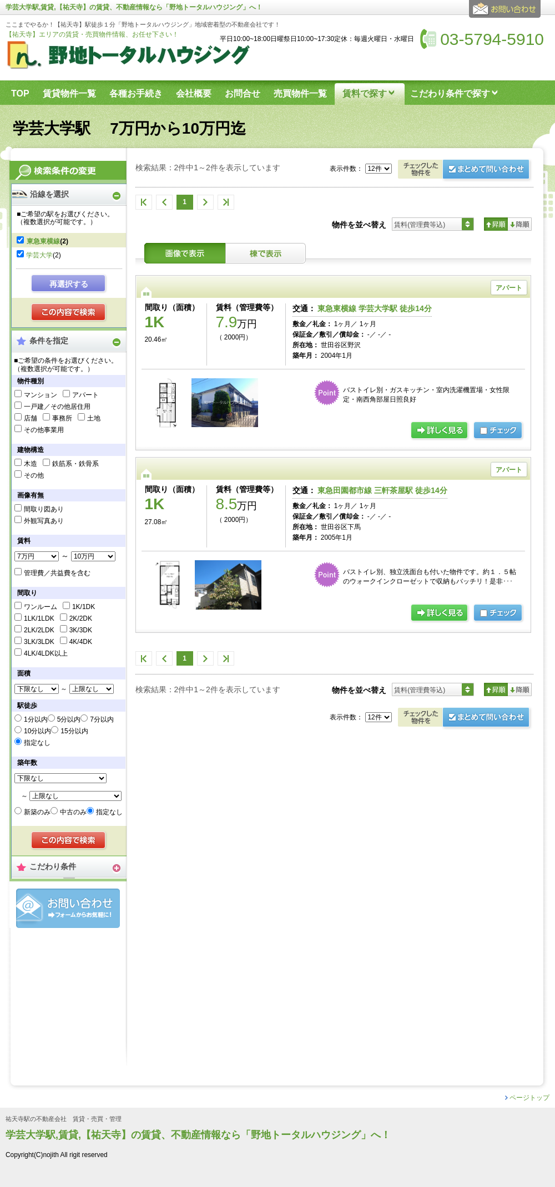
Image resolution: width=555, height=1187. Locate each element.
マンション (40, 395)
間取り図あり (44, 509)
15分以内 (74, 731)
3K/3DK (80, 630)
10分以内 (37, 731)
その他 (34, 475)
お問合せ (68, 908)
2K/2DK (80, 618)
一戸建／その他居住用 (57, 406)
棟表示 (265, 253)
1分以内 (36, 719)
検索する (69, 312)
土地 (93, 418)
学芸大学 (39, 255)
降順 (520, 224)
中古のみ (73, 812)
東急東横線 (43, 241)
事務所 (62, 418)
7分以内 (102, 719)
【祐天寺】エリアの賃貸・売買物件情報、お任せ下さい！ (92, 34)
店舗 (30, 418)
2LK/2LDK (39, 630)
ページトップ (529, 1098)
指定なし (37, 743)
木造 (30, 464)
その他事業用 (44, 430)
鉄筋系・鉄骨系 (75, 464)
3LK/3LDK (39, 642)
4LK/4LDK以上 (46, 653)
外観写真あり (44, 521)
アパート (85, 395)
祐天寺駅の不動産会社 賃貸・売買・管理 (64, 1119)
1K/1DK (83, 607)
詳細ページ (440, 431)
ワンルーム (40, 607)
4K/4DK (80, 642)
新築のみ (37, 812)
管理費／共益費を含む (57, 573)
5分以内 (69, 719)
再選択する (68, 284)
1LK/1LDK (39, 618)
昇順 (496, 224)
